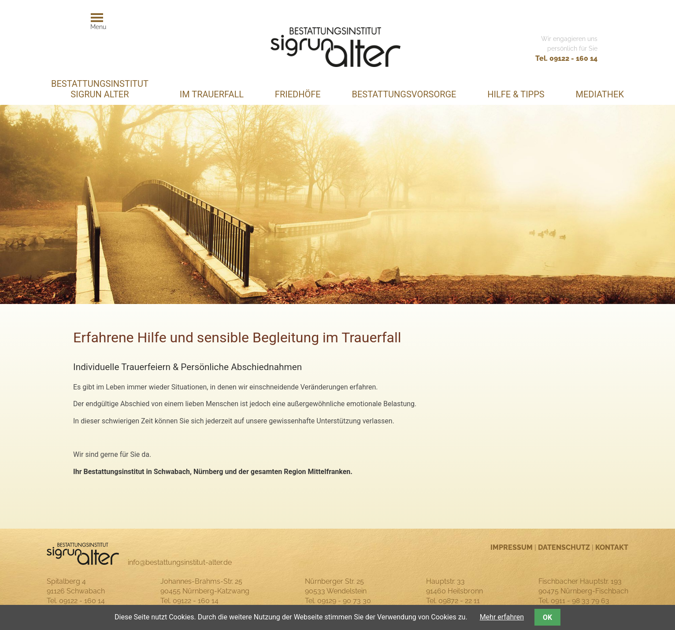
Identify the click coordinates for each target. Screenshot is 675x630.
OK (547, 617)
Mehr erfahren (502, 617)
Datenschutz (564, 547)
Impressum (511, 547)
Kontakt (611, 547)
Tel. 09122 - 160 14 (566, 58)
